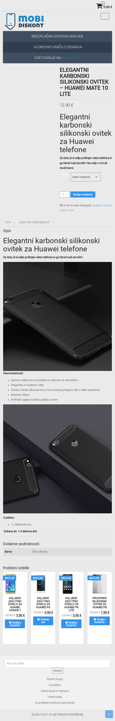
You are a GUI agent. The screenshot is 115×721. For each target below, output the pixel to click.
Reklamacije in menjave (55, 690)
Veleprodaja (55, 696)
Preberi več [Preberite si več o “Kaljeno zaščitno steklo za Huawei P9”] (45, 621)
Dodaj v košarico (83, 194)
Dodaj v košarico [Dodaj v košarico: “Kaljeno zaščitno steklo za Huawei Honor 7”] (15, 624)
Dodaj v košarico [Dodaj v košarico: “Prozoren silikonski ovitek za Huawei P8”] (100, 621)
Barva (64, 174)
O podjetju (55, 684)
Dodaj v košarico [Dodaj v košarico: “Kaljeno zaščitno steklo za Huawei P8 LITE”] (72, 624)
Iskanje (57, 670)
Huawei (96, 205)
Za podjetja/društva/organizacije (54, 702)
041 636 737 (71, 58)
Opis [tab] (8, 222)
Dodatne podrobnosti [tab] (34, 222)
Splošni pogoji (55, 679)
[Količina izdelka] (65, 194)
